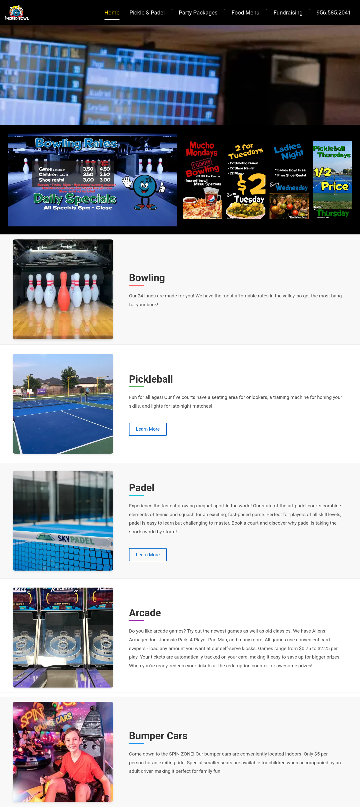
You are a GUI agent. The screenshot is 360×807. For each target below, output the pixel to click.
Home (112, 12)
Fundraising (288, 12)
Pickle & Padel (147, 12)
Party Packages (198, 12)
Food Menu (246, 12)
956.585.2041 (333, 12)
